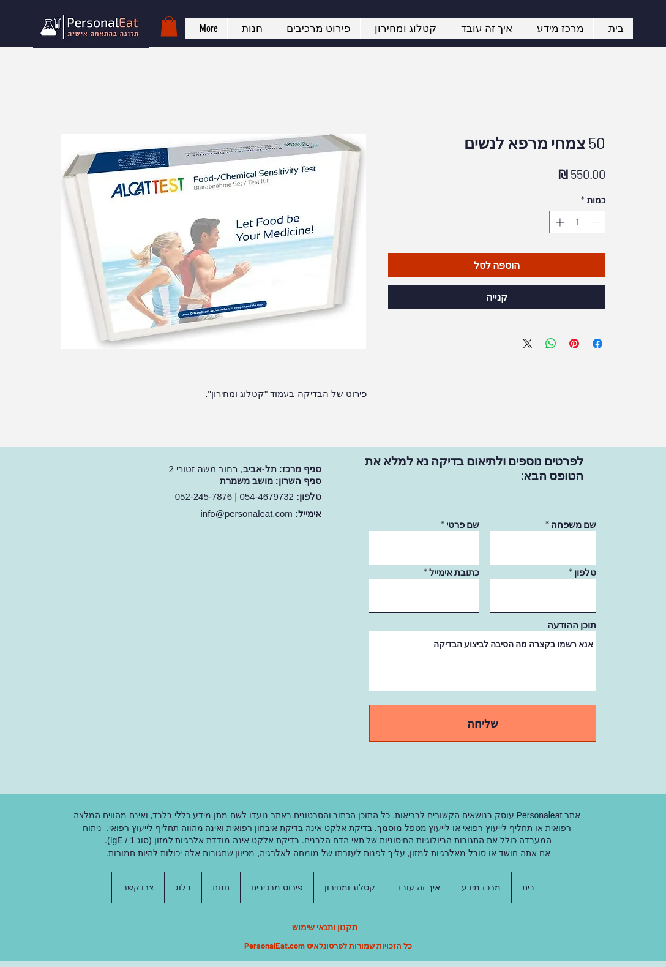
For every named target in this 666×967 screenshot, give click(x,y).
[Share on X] (527, 343)
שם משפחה (573, 524)
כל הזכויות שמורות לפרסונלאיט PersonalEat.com (328, 945)
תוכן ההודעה (571, 625)
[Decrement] (596, 222)
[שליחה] (482, 723)
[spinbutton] (577, 222)
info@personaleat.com (247, 513)
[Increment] (558, 222)
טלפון (585, 572)
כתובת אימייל (454, 572)
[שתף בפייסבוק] (597, 343)
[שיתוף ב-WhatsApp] (551, 343)
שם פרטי (462, 524)
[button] (169, 26)
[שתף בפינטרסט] (574, 343)
